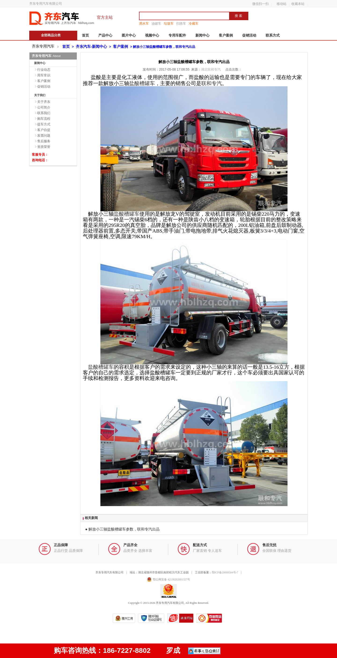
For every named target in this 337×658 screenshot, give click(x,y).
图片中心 (129, 35)
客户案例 (226, 35)
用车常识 (43, 75)
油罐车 (156, 23)
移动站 (281, 4)
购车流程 (43, 118)
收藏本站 (297, 4)
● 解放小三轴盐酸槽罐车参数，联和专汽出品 (122, 529)
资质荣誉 (43, 147)
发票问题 (43, 135)
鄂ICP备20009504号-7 (225, 572)
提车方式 (43, 124)
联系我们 (43, 113)
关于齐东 (43, 102)
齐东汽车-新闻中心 (91, 47)
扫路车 (181, 23)
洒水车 (144, 23)
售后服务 (43, 141)
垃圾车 (169, 23)
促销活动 (249, 35)
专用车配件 (177, 35)
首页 (85, 35)
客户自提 (43, 130)
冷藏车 (193, 23)
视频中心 (152, 35)
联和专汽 (211, 83)
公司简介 (43, 107)
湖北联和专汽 (211, 69)
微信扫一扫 (260, 4)
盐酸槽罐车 (142, 83)
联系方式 (273, 35)
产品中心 (105, 35)
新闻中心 (202, 35)
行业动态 (43, 69)
